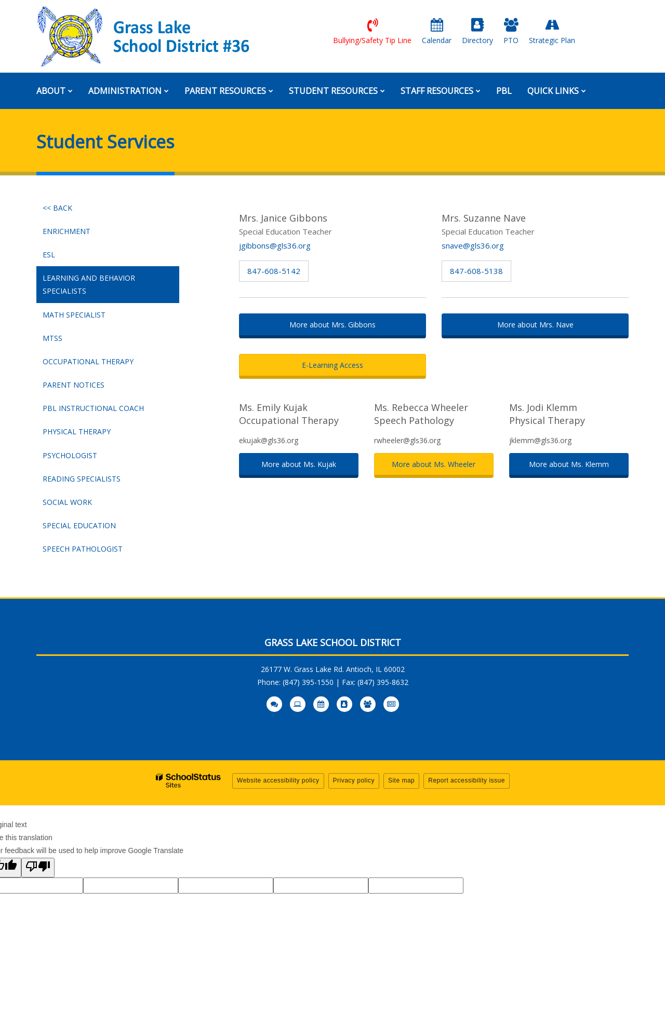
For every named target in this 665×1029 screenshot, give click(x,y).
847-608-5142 (273, 271)
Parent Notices (73, 385)
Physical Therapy (77, 431)
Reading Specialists (82, 479)
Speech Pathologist (83, 549)
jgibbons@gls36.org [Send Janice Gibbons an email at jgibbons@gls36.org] (275, 245)
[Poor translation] (38, 867)
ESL (49, 254)
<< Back (57, 208)
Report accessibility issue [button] (466, 780)
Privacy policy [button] (354, 780)
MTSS (52, 338)
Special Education (79, 525)
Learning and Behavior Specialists (89, 284)
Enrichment (66, 231)
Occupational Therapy (88, 361)
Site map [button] (401, 780)
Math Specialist (74, 315)
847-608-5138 (476, 271)
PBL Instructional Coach (93, 408)
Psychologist (70, 455)
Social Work (67, 502)
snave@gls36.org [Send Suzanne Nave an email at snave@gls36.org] (473, 245)
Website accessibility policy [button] (278, 780)
